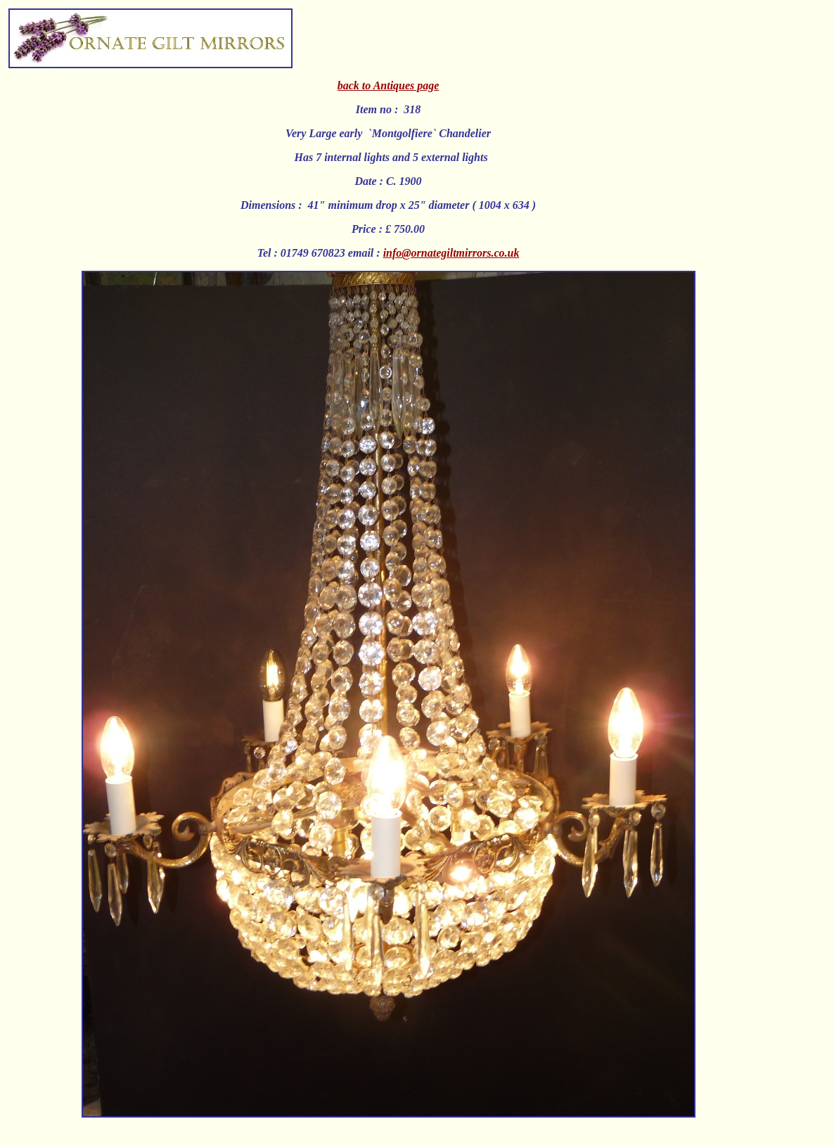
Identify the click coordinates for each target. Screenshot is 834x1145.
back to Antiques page (389, 85)
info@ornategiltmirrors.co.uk (451, 253)
